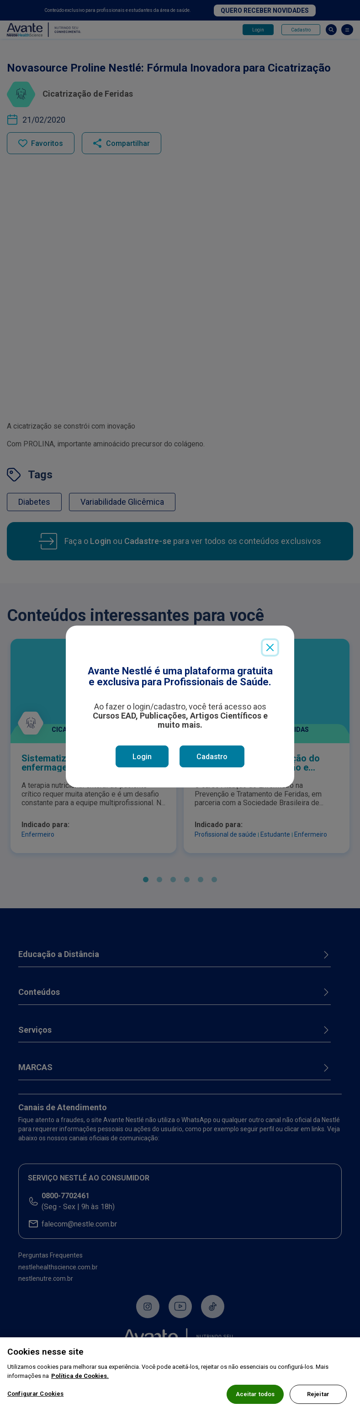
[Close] (270, 647)
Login (142, 756)
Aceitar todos (255, 1397)
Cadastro (212, 756)
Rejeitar (318, 1397)
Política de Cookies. (80, 1378)
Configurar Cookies (35, 1396)
